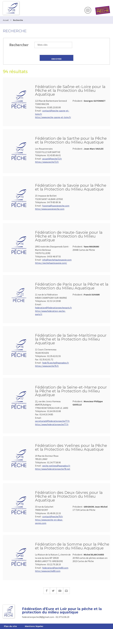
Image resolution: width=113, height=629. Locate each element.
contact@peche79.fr (52, 516)
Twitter (53, 590)
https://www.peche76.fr (47, 365)
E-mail (59, 590)
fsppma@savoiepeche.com (55, 205)
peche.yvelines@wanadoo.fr (56, 465)
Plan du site (10, 626)
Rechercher (19, 44)
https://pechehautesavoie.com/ (51, 262)
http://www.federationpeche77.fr (51, 424)
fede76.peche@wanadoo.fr (55, 362)
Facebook (46, 590)
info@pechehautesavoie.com (57, 259)
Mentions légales (34, 626)
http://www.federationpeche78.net (52, 468)
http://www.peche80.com (47, 571)
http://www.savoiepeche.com (49, 208)
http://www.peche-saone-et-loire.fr (53, 117)
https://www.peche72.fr (47, 161)
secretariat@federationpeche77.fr (52, 421)
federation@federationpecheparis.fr (53, 307)
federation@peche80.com (55, 567)
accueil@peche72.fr (52, 158)
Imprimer (66, 590)
